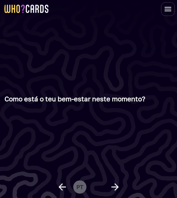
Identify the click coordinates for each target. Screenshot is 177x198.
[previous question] (62, 187)
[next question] (115, 187)
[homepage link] (26, 8)
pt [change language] (79, 187)
